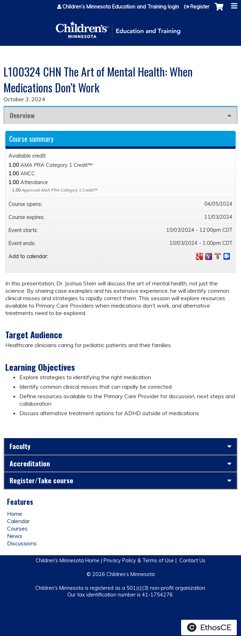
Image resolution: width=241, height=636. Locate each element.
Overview (22, 115)
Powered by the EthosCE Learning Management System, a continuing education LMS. (208, 627)
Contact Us (192, 560)
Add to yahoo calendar (208, 256)
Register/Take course (41, 480)
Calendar (18, 521)
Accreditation (30, 463)
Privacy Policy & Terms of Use (139, 560)
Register (199, 6)
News (14, 535)
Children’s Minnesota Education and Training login (120, 6)
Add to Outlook (226, 256)
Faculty (20, 446)
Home (14, 513)
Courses (17, 528)
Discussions (22, 543)
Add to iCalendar (217, 256)
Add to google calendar (199, 256)
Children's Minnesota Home (67, 560)
